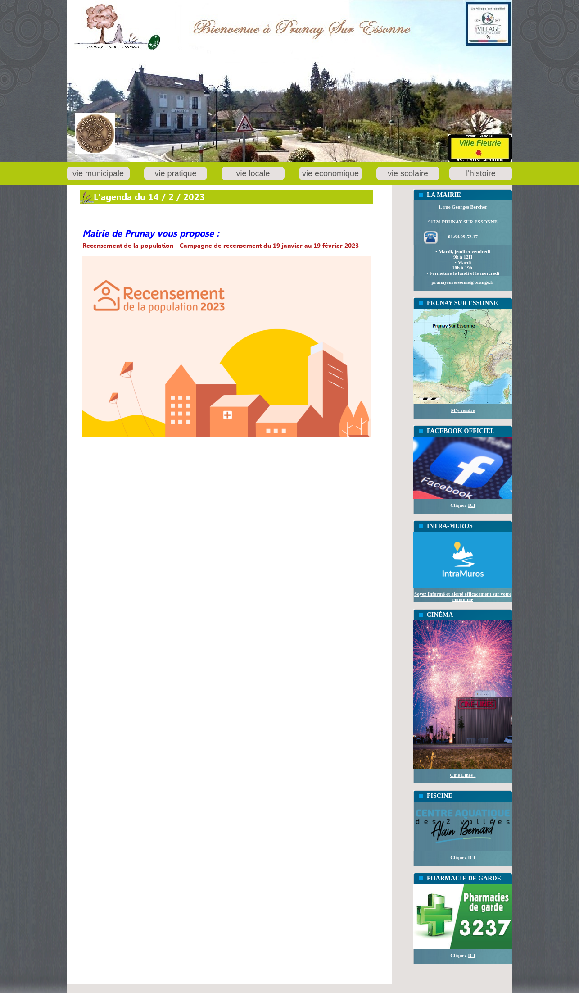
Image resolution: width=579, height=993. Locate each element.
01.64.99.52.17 (463, 236)
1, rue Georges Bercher (463, 207)
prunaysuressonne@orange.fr (462, 282)
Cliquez (462, 505)
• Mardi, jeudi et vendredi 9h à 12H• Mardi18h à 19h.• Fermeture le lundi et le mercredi (462, 262)
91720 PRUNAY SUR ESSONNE (463, 221)
